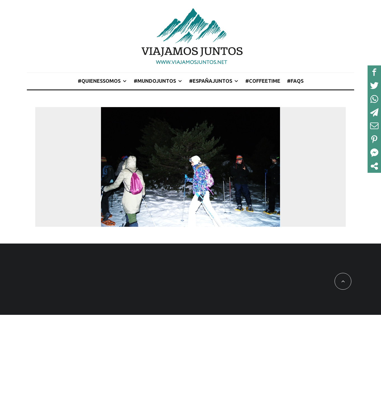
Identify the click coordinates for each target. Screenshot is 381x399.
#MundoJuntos (155, 81)
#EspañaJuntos (210, 81)
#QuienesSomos (99, 81)
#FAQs (295, 81)
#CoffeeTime (262, 81)
